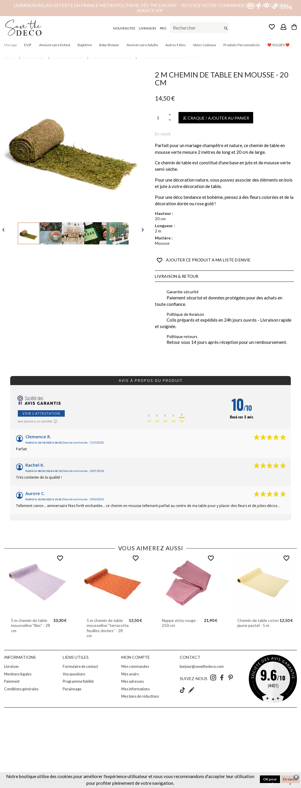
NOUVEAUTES (124, 28)
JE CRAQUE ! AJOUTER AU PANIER (216, 117)
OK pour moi (270, 780)
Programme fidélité (78, 681)
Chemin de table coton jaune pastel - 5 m (258, 623)
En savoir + (290, 780)
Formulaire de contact (80, 666)
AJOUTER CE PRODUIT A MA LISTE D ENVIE (203, 260)
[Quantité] (161, 117)
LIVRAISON (147, 28)
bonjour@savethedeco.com (202, 666)
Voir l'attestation (41, 413)
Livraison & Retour (176, 276)
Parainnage (72, 689)
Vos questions (74, 674)
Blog (286, 6)
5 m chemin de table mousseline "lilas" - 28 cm (30, 625)
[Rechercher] (199, 27)
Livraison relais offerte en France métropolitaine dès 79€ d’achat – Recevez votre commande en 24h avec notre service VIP (151, 8)
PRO (163, 28)
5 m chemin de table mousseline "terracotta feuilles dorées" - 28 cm (108, 628)
